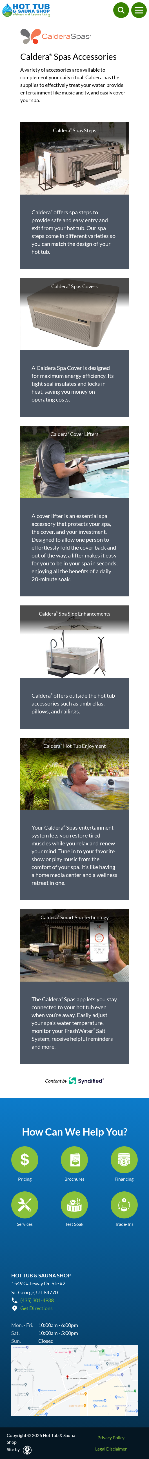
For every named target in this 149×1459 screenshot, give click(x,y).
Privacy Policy (110, 1437)
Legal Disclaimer (111, 1448)
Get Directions (36, 1308)
